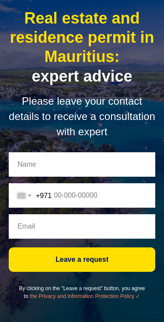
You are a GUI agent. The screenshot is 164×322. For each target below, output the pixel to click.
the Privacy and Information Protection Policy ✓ (85, 296)
